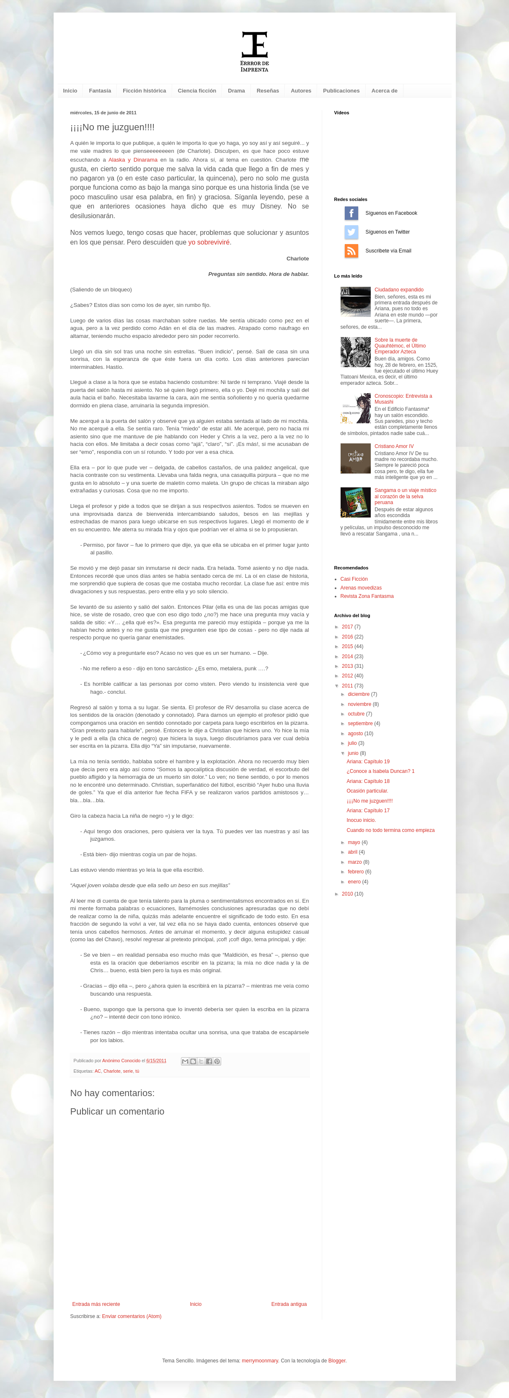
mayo (355, 842)
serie (128, 1071)
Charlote (112, 1071)
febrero (356, 872)
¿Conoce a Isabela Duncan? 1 (380, 771)
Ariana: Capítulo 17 (368, 811)
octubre (357, 714)
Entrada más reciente (96, 1304)
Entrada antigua (289, 1304)
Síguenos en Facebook (351, 213)
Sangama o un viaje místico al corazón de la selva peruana (405, 496)
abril (353, 852)
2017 (348, 627)
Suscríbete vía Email (351, 250)
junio (354, 753)
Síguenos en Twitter (351, 232)
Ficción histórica (144, 91)
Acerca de (385, 91)
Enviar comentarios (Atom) (132, 1316)
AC (98, 1071)
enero (355, 882)
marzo (355, 862)
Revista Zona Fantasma (367, 596)
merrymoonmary (260, 1361)
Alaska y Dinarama (133, 160)
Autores (301, 91)
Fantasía (100, 91)
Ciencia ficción (197, 91)
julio (353, 743)
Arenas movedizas (361, 588)
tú (137, 1071)
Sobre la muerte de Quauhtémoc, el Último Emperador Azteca (400, 346)
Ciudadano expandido (399, 290)
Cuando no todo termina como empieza (390, 830)
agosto (356, 733)
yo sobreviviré (209, 242)
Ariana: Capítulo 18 (368, 781)
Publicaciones (341, 91)
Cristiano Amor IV (394, 446)
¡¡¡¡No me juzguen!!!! (369, 801)
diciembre (359, 694)
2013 (348, 666)
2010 (348, 894)
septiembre (361, 723)
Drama (236, 91)
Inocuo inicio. (361, 820)
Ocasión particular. (367, 791)
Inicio (70, 91)
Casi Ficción (354, 579)
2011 (348, 686)
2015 (348, 646)
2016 (348, 637)
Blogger (337, 1361)
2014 (348, 656)
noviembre (360, 704)
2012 (348, 676)
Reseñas (268, 91)
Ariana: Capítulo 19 (368, 762)
